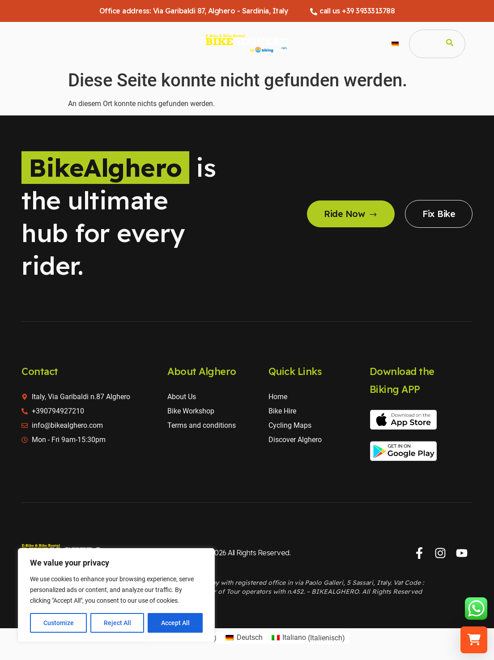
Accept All (175, 622)
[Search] (449, 44)
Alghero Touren (131, 43)
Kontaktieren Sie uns (361, 43)
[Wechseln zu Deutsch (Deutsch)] (244, 638)
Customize (58, 622)
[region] (116, 595)
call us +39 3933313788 (352, 10)
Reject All (117, 622)
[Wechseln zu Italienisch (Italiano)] (308, 638)
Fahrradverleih (84, 43)
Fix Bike (438, 213)
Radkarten (172, 43)
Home (40, 43)
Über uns (318, 43)
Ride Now (351, 213)
